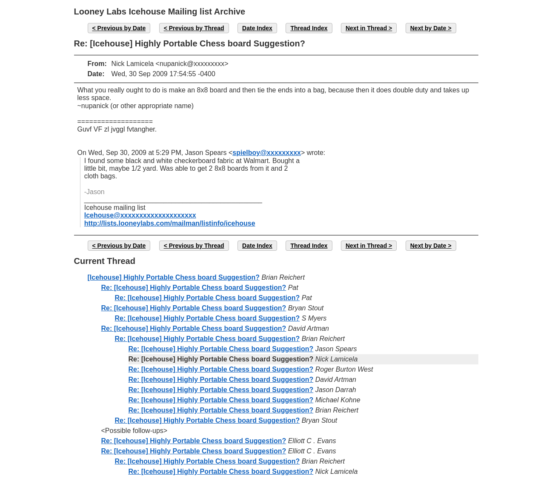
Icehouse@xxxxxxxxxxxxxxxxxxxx (140, 215)
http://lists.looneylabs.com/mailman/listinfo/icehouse (169, 223)
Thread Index (308, 28)
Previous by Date (121, 28)
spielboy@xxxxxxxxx (266, 152)
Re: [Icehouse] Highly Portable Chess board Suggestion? (193, 287)
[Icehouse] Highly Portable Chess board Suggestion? (174, 277)
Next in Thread (366, 28)
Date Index (257, 28)
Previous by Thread (196, 28)
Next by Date (428, 28)
